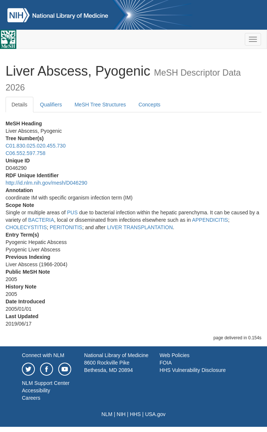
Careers (31, 398)
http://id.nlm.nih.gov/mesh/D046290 (46, 183)
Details (19, 105)
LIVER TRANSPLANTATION (140, 227)
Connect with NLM (43, 355)
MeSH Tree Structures (100, 105)
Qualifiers (51, 105)
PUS (72, 212)
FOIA (165, 363)
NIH (121, 414)
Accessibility (36, 390)
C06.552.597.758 (25, 153)
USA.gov (155, 414)
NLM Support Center (45, 383)
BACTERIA (41, 220)
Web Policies (174, 355)
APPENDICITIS (210, 220)
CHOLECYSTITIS (26, 227)
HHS (135, 414)
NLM (107, 414)
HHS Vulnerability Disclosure (192, 370)
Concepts (149, 105)
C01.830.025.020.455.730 (36, 146)
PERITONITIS (66, 227)
